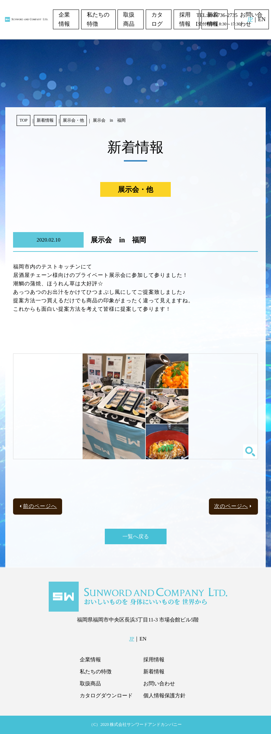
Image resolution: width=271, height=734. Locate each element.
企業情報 (64, 19)
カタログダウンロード (106, 695)
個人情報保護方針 (164, 695)
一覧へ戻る (135, 536)
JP (250, 19)
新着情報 (45, 120)
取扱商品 (128, 19)
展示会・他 (73, 120)
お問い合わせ (159, 683)
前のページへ (40, 506)
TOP (23, 120)
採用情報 (185, 19)
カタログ (157, 19)
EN (261, 19)
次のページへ (231, 506)
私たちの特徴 (98, 19)
